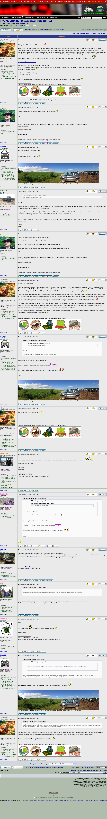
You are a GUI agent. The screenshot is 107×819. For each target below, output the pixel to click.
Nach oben (3, 103)
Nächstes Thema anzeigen (98, 33)
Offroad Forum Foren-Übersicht (34, 30)
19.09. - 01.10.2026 (89, 13)
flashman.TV (33, 800)
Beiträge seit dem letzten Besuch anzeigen (94, 30)
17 (14, 25)
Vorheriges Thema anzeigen (81, 33)
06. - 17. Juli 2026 (99, 13)
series (49, 370)
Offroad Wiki (5, 18)
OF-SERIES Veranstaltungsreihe (54, 30)
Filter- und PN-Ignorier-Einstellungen (96, 800)
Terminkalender (16, 18)
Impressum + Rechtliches (45, 800)
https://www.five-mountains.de (27, 62)
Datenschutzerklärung (61, 800)
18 (16, 25)
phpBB (8, 800)
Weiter (21, 25)
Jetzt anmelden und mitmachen (46, 18)
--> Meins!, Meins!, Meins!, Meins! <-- (29, 567)
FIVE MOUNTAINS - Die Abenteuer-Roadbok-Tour (26, 21)
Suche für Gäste (29, 18)
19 (18, 25)
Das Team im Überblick (76, 800)
